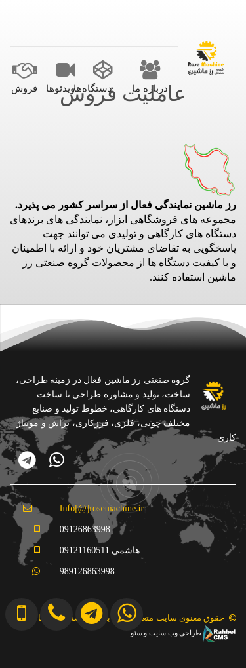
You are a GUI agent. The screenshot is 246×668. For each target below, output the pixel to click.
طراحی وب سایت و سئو (183, 633)
